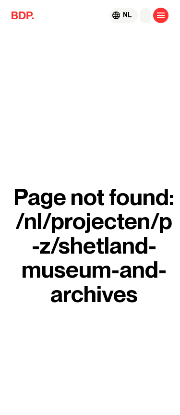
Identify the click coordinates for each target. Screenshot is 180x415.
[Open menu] (160, 15)
